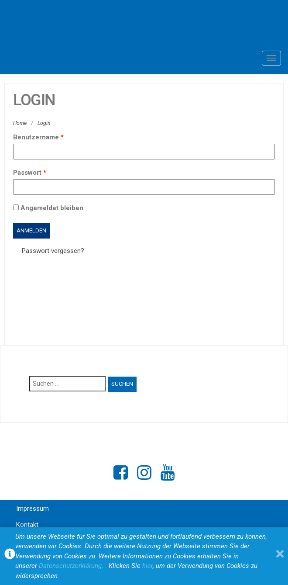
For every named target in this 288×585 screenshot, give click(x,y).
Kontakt (27, 525)
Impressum (32, 508)
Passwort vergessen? (53, 251)
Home (20, 123)
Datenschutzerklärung (70, 566)
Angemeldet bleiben (48, 208)
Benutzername (38, 137)
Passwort (29, 173)
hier (147, 566)
